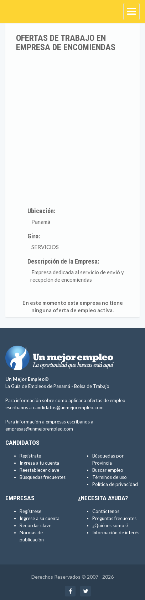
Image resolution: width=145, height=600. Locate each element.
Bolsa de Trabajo (91, 386)
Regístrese (30, 511)
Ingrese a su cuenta (39, 518)
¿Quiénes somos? (110, 525)
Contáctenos (105, 511)
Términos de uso (109, 477)
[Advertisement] (72, 128)
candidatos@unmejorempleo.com (68, 407)
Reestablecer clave (39, 470)
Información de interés (115, 532)
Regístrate (30, 456)
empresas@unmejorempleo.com (39, 429)
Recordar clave (35, 525)
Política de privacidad (115, 484)
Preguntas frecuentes (114, 518)
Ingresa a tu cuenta (39, 463)
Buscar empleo (107, 470)
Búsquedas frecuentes (43, 477)
